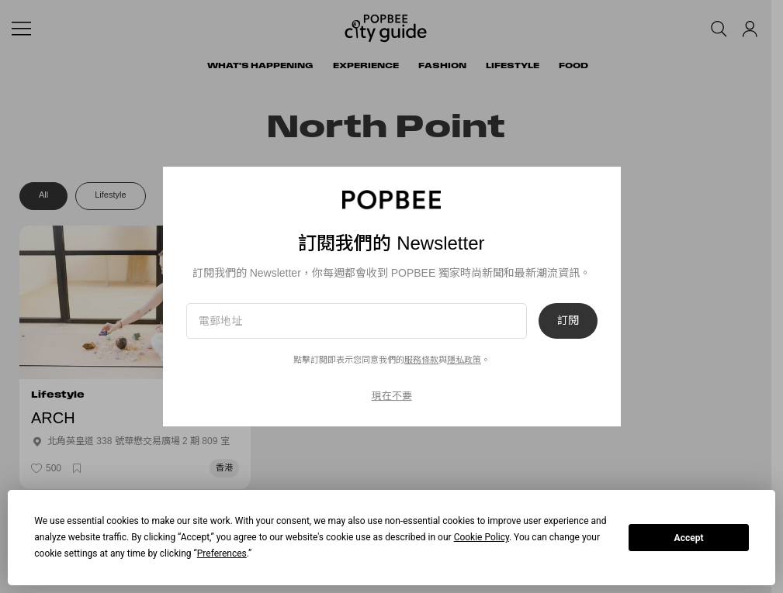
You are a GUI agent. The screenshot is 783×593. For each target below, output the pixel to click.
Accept (689, 538)
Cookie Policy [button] (481, 537)
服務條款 (421, 359)
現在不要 (392, 396)
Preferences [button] (222, 553)
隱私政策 (464, 359)
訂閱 (568, 321)
